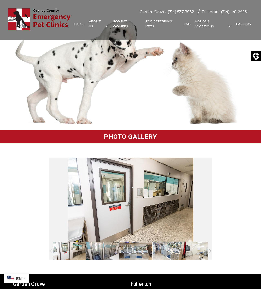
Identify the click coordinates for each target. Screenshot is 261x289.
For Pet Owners (120, 21)
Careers (243, 22)
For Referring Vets (159, 21)
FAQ (187, 22)
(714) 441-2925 (234, 10)
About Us (95, 21)
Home (79, 22)
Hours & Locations (204, 21)
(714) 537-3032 (181, 10)
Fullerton (210, 10)
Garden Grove (152, 10)
